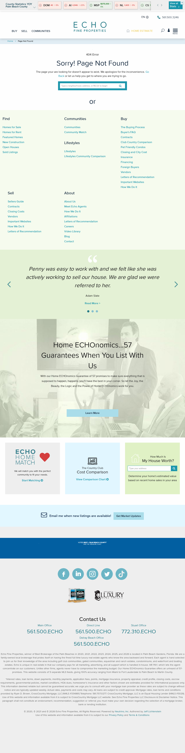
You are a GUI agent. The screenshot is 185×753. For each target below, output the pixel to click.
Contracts (126, 137)
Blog (67, 236)
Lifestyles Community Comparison (85, 156)
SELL (24, 30)
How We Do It (129, 186)
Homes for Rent (12, 132)
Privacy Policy (116, 715)
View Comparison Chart (92, 479)
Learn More (92, 412)
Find (6, 119)
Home (10, 41)
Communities (75, 119)
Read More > (92, 303)
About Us (69, 201)
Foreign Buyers (130, 167)
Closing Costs (16, 211)
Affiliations (70, 216)
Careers (69, 226)
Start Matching (32, 480)
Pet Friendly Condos (133, 147)
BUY (14, 30)
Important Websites (132, 181)
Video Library (72, 231)
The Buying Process (133, 127)
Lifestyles (72, 143)
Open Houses (11, 147)
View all (174, 5)
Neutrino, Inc (122, 711)
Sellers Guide (16, 201)
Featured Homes (13, 137)
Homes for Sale (12, 127)
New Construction (13, 142)
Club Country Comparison (136, 142)
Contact (69, 241)
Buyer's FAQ (128, 132)
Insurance (127, 157)
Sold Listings (10, 152)
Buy (124, 119)
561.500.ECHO (45, 631)
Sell (11, 193)
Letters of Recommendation (137, 176)
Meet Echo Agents (75, 206)
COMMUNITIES (41, 30)
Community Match (75, 132)
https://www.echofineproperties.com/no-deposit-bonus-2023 (92, 396)
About (69, 193)
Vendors (126, 172)
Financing (127, 162)
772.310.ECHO (138, 631)
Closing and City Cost (134, 152)
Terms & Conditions (139, 715)
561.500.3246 (168, 17)
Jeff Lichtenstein (152, 711)
